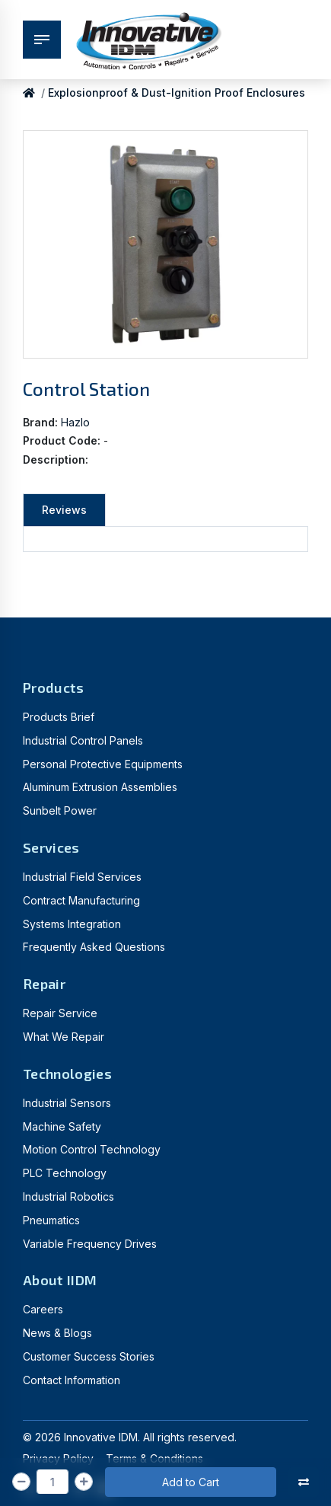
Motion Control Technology (92, 1149)
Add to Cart (190, 1482)
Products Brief (58, 716)
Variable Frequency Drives (90, 1243)
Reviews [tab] (64, 509)
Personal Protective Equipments (103, 764)
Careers (43, 1309)
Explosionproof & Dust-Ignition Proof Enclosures (176, 92)
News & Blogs (57, 1332)
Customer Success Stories (88, 1356)
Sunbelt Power (60, 810)
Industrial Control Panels (83, 740)
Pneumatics (51, 1220)
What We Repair (63, 1036)
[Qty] (52, 1481)
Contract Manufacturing (81, 900)
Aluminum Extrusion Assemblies (100, 786)
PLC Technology (65, 1172)
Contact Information (71, 1380)
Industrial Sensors (67, 1102)
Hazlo (75, 422)
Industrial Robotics (68, 1196)
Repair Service (60, 1013)
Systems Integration (72, 923)
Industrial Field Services (82, 876)
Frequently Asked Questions (94, 946)
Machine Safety (62, 1126)
